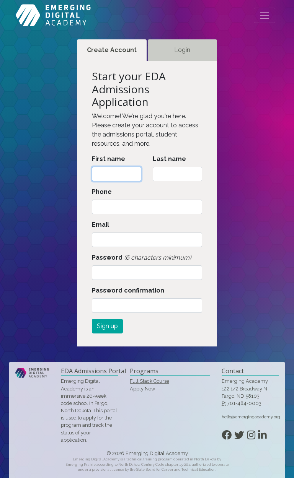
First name (108, 159)
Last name (169, 159)
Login (182, 50)
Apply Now (142, 389)
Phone (102, 191)
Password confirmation (128, 290)
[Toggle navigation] (264, 15)
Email (100, 224)
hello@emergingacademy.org (251, 416)
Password (107, 257)
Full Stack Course (149, 381)
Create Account (112, 50)
